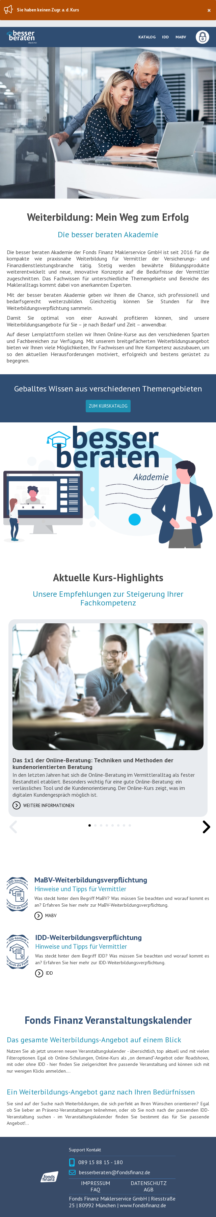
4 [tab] (105, 824)
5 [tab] (111, 824)
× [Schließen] (209, 10)
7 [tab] (123, 824)
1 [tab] (88, 824)
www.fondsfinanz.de (143, 1205)
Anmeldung (202, 37)
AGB (149, 1189)
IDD (165, 36)
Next (204, 822)
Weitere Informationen (48, 805)
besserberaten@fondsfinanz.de (114, 1172)
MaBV (181, 36)
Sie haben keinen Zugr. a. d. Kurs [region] (114, 10)
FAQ (95, 1189)
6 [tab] (117, 824)
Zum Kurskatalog (108, 406)
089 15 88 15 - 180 (100, 1162)
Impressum (95, 1183)
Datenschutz (149, 1183)
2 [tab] (94, 824)
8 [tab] (128, 824)
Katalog (147, 36)
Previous (11, 822)
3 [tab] (100, 824)
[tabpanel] (108, 718)
